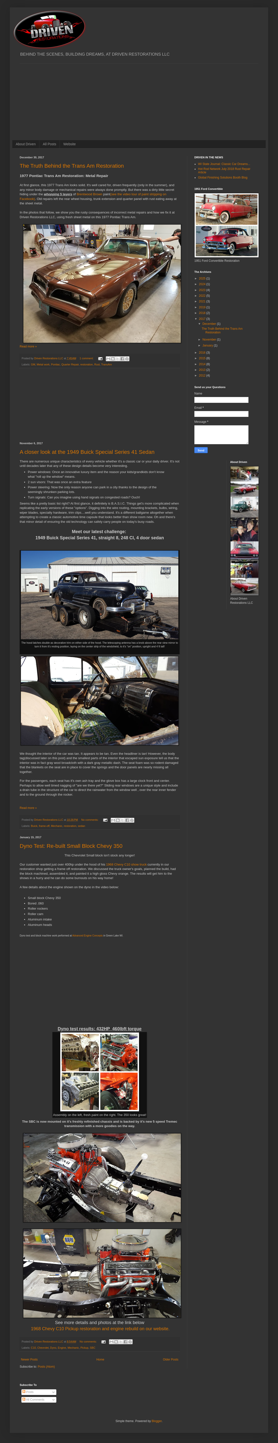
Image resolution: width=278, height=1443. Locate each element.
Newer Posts (29, 1359)
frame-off (44, 825)
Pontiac (55, 364)
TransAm (106, 364)
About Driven (26, 144)
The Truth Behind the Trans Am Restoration (72, 166)
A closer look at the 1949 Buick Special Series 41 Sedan (87, 452)
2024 (202, 284)
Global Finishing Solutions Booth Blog (222, 177)
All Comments (33, 1399)
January (208, 345)
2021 (202, 301)
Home (100, 1359)
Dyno (53, 1347)
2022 (202, 295)
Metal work (43, 364)
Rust (97, 364)
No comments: (90, 819)
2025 (202, 278)
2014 (202, 364)
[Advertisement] (139, 98)
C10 (33, 1347)
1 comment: (87, 358)
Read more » (28, 346)
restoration (86, 364)
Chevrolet (43, 1347)
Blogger (157, 1421)
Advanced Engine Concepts (87, 935)
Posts (27, 1392)
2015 (202, 358)
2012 (202, 375)
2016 (202, 352)
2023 (202, 290)
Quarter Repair (70, 364)
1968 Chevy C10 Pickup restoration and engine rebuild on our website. (100, 1328)
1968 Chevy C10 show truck (126, 864)
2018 (202, 313)
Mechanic (56, 825)
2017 (202, 319)
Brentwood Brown (89, 194)
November (209, 339)
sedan (81, 825)
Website (69, 144)
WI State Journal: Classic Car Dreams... (224, 164)
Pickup (84, 1347)
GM (33, 364)
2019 (202, 307)
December (209, 324)
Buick (34, 825)
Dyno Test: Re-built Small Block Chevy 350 (71, 846)
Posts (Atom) (46, 1366)
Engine (62, 1347)
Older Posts (170, 1359)
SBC (92, 1347)
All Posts (49, 144)
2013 (202, 370)
